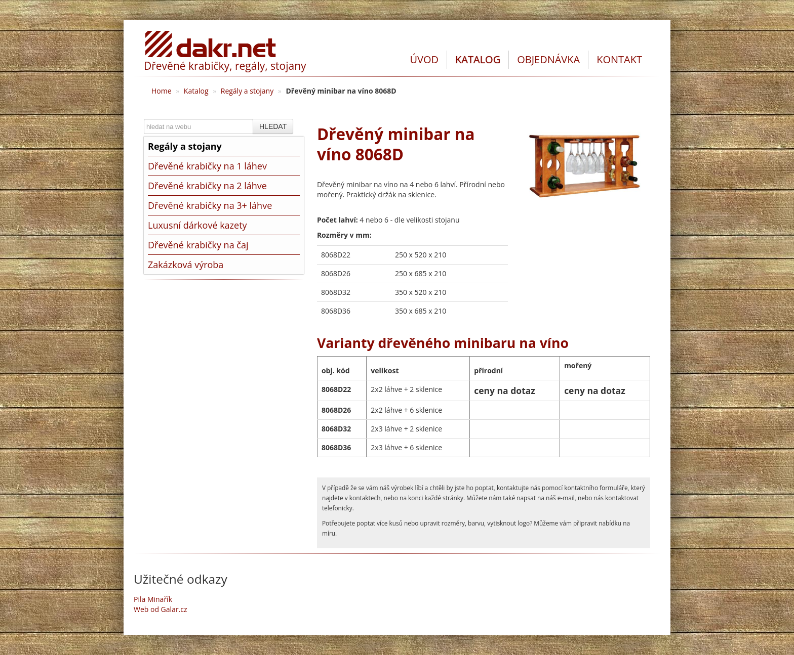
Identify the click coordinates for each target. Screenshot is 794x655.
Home (161, 91)
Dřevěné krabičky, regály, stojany (225, 66)
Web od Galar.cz (160, 609)
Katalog (196, 91)
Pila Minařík (153, 599)
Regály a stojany (247, 91)
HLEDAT (273, 126)
